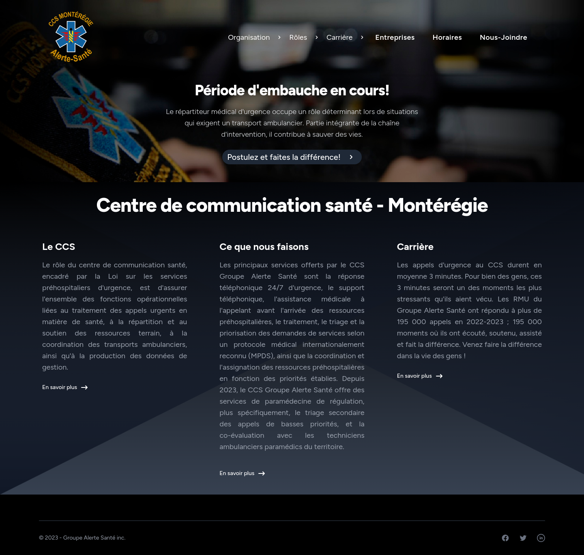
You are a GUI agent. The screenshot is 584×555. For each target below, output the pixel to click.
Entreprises (394, 37)
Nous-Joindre (503, 37)
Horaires (447, 37)
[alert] (292, 157)
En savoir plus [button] (64, 387)
